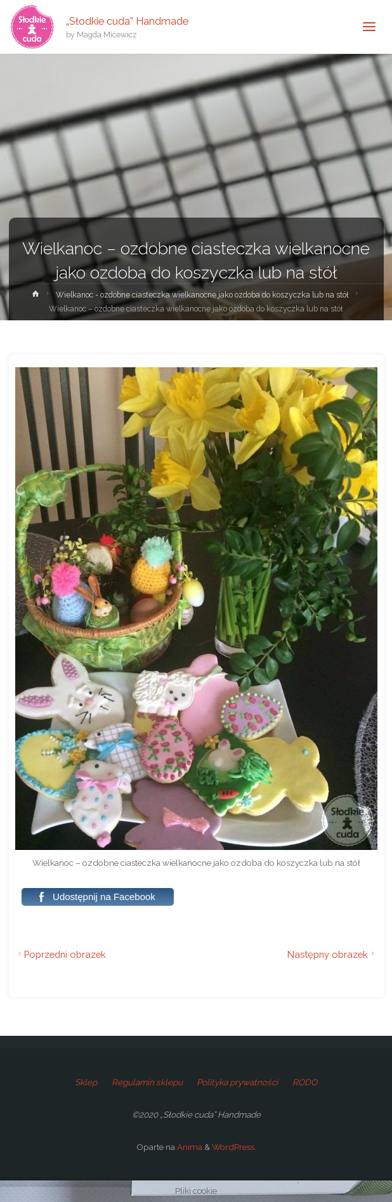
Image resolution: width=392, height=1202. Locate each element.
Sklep (86, 1082)
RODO (304, 1082)
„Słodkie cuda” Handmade (127, 21)
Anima (188, 1147)
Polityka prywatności (237, 1082)
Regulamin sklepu (147, 1082)
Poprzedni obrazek (61, 954)
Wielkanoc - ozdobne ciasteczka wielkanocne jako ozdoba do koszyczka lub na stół (202, 295)
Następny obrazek (332, 954)
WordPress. (234, 1147)
